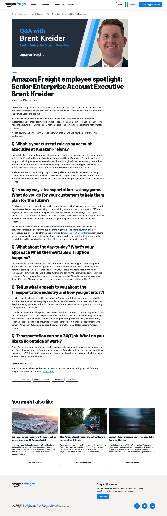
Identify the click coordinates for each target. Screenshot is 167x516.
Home (14, 14)
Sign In (132, 5)
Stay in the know (107, 484)
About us (35, 4)
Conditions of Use (53, 505)
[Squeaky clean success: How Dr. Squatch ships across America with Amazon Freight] (35, 421)
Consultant (58, 379)
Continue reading (35, 462)
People (32, 14)
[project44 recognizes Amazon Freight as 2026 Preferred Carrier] (132, 421)
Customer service (41, 379)
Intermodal (72, 379)
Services (45, 4)
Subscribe (103, 496)
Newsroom (59, 4)
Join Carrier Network (29, 505)
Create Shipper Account (151, 4)
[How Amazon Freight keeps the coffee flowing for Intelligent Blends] (83, 421)
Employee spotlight (21, 379)
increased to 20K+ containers (76, 232)
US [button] (121, 5)
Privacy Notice (42, 505)
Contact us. (49, 371)
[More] (51, 5)
